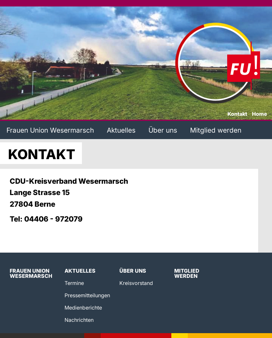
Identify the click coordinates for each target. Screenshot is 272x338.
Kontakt (237, 114)
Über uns (162, 130)
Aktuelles (121, 130)
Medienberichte (83, 307)
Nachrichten (79, 320)
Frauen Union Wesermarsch (50, 130)
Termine (74, 283)
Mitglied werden (215, 130)
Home (259, 114)
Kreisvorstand (136, 283)
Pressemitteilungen (87, 295)
